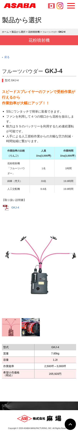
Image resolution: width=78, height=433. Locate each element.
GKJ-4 (11, 208)
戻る (7, 57)
